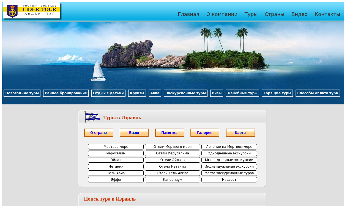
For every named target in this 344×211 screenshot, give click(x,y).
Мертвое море (115, 147)
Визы (217, 93)
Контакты (327, 14)
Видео (299, 14)
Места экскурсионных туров (229, 173)
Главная (188, 14)
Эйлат (116, 160)
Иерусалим (115, 153)
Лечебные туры (243, 93)
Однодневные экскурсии (229, 153)
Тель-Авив (116, 173)
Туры (251, 14)
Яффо (116, 180)
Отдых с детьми (108, 93)
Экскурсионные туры (186, 93)
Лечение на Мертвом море (229, 147)
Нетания (115, 166)
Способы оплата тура (317, 93)
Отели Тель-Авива (172, 173)
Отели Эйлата (172, 160)
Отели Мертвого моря (173, 147)
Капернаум (172, 180)
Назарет (229, 180)
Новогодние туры (22, 93)
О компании (221, 14)
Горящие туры (277, 93)
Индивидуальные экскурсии (229, 166)
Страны (275, 14)
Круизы (137, 93)
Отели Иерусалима (172, 153)
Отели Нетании (172, 166)
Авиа (154, 93)
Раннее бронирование (66, 93)
